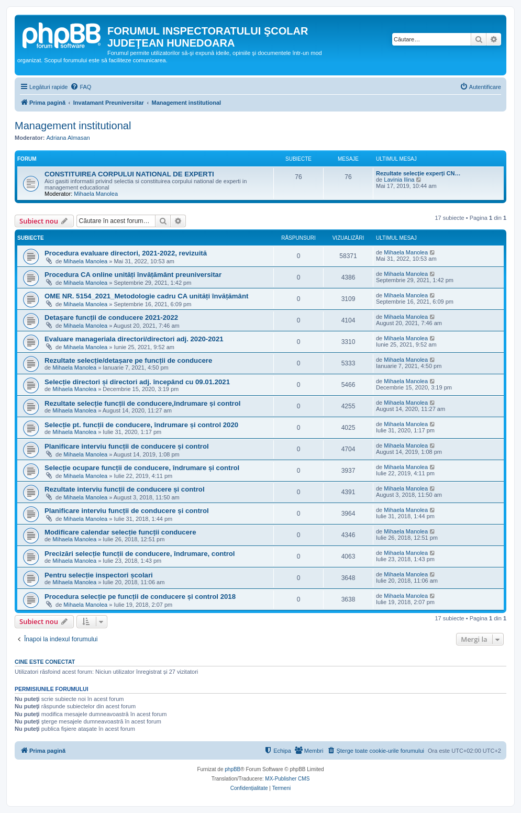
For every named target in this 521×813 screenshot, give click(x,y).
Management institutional (73, 125)
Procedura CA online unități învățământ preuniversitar (133, 275)
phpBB (232, 769)
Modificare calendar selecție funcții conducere (120, 532)
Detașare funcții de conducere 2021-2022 (111, 317)
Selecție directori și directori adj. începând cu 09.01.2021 (137, 382)
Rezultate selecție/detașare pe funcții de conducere (128, 360)
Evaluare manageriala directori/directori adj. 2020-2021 (134, 339)
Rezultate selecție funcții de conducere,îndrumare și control (142, 403)
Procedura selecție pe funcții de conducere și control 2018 (140, 596)
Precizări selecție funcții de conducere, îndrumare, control (140, 554)
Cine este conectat (45, 662)
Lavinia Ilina (399, 179)
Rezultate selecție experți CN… (418, 173)
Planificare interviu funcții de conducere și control (127, 446)
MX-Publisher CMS (287, 779)
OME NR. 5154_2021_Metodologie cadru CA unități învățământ (146, 296)
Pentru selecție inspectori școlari (99, 575)
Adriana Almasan (68, 138)
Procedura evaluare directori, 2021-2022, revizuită (126, 253)
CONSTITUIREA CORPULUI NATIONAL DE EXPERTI (129, 174)
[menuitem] (80, 87)
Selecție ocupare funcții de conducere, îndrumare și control (142, 468)
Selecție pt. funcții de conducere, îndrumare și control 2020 (141, 425)
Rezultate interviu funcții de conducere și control (125, 489)
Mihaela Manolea (96, 194)
